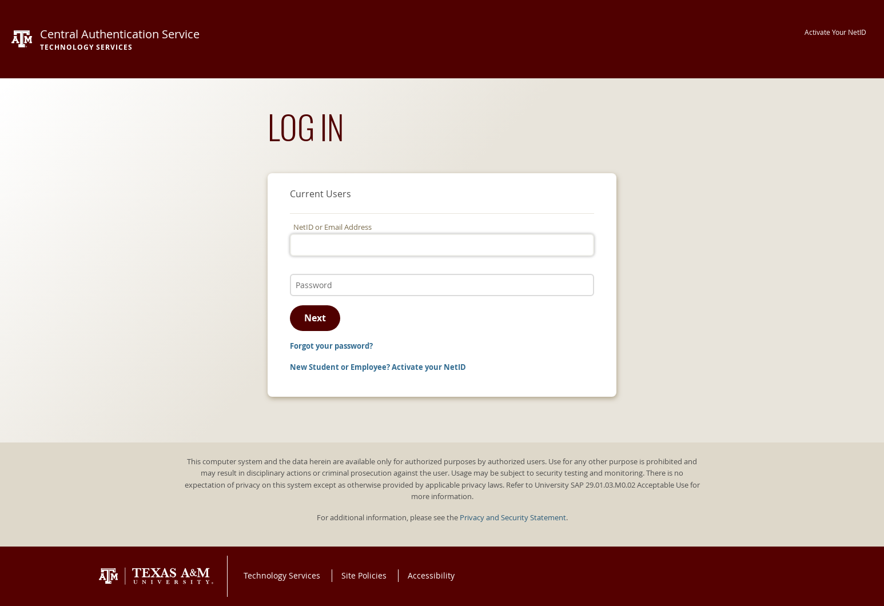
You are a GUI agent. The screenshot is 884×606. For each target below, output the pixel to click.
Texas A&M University (156, 576)
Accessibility (431, 575)
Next (315, 318)
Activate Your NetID (835, 32)
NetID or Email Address (332, 227)
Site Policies (364, 575)
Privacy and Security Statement (513, 518)
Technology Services (282, 575)
